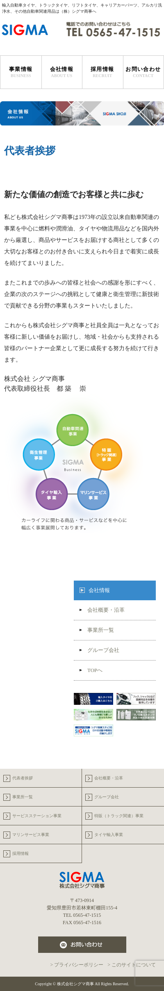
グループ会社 (99, 650)
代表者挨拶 (22, 778)
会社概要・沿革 (102, 610)
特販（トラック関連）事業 (119, 815)
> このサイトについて (131, 965)
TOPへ (91, 670)
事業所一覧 (97, 630)
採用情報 (102, 72)
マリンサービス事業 (30, 834)
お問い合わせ (143, 72)
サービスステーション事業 (36, 815)
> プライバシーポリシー (76, 965)
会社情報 (99, 590)
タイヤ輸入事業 (108, 834)
